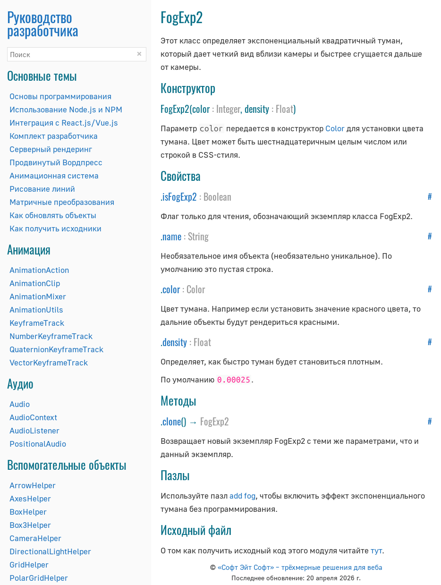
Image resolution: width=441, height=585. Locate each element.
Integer (228, 109)
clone (171, 421)
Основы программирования (60, 96)
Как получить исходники (55, 228)
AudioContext (33, 417)
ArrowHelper (32, 485)
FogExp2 (214, 421)
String (198, 236)
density (174, 342)
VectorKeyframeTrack (48, 362)
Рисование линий (42, 189)
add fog (242, 495)
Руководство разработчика (42, 23)
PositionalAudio (37, 444)
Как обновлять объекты (52, 215)
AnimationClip (34, 283)
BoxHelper (28, 512)
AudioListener (34, 430)
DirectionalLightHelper (50, 551)
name (171, 236)
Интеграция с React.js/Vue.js (63, 122)
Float (284, 109)
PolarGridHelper (38, 578)
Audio (19, 404)
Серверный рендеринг (50, 149)
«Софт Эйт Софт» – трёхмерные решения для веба (300, 567)
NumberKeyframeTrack (51, 336)
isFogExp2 (179, 196)
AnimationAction (39, 270)
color (171, 289)
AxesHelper (30, 498)
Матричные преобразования (61, 202)
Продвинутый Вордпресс (55, 162)
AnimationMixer (37, 296)
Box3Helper (30, 525)
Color (335, 128)
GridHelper (29, 564)
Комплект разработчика (53, 136)
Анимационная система (54, 175)
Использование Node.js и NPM (65, 109)
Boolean (217, 196)
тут (376, 550)
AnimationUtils (36, 309)
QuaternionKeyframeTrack (56, 349)
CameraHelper (35, 538)
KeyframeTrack (36, 323)
